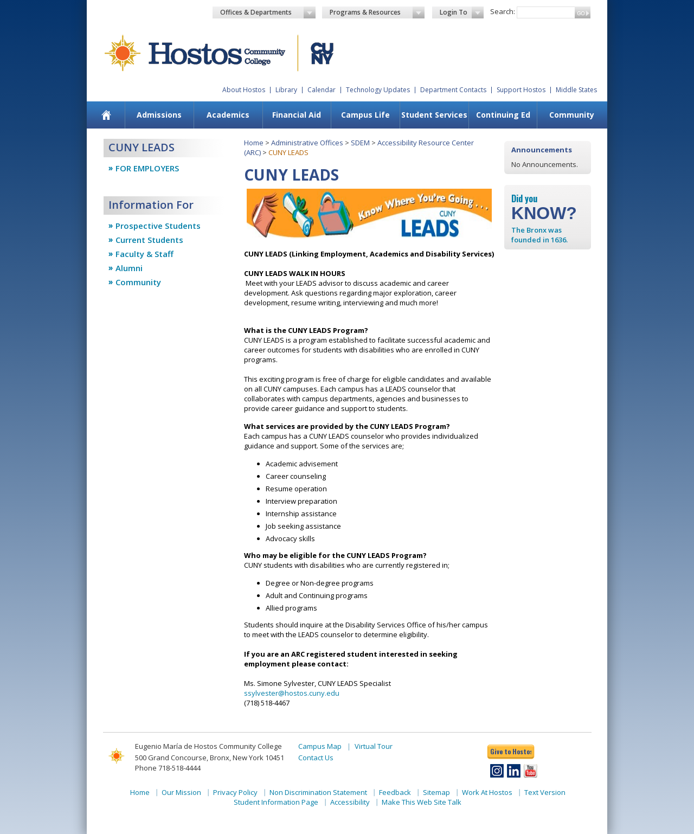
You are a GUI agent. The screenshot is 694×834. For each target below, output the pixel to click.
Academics (228, 115)
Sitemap (436, 792)
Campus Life (365, 115)
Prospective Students (158, 225)
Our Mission (181, 792)
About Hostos (243, 89)
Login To (462, 12)
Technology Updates (378, 89)
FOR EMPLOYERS (147, 168)
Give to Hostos (510, 751)
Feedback (395, 792)
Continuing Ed (503, 115)
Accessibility (350, 802)
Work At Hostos (487, 792)
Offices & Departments (268, 12)
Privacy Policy (235, 792)
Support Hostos (521, 89)
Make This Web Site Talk (421, 802)
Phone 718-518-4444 (168, 768)
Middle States (576, 89)
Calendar (321, 89)
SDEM (360, 142)
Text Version (545, 792)
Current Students (149, 240)
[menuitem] (106, 115)
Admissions (159, 115)
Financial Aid (296, 115)
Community (571, 115)
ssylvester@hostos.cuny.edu (291, 693)
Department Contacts (453, 89)
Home (254, 142)
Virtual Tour (374, 746)
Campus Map (320, 746)
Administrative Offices (307, 142)
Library (286, 89)
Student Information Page (276, 802)
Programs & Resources (377, 12)
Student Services (434, 115)
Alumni (129, 268)
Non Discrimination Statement (318, 792)
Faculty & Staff (144, 254)
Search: (502, 11)
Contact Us (315, 757)
